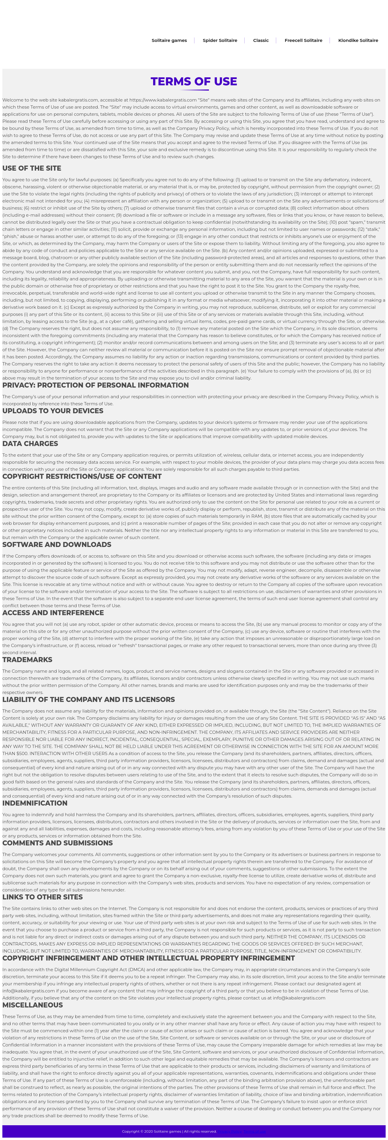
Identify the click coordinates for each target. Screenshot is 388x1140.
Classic (261, 40)
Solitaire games (169, 40)
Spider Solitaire (220, 40)
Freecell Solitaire (303, 40)
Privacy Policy (230, 1131)
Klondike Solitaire (358, 40)
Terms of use (255, 1131)
